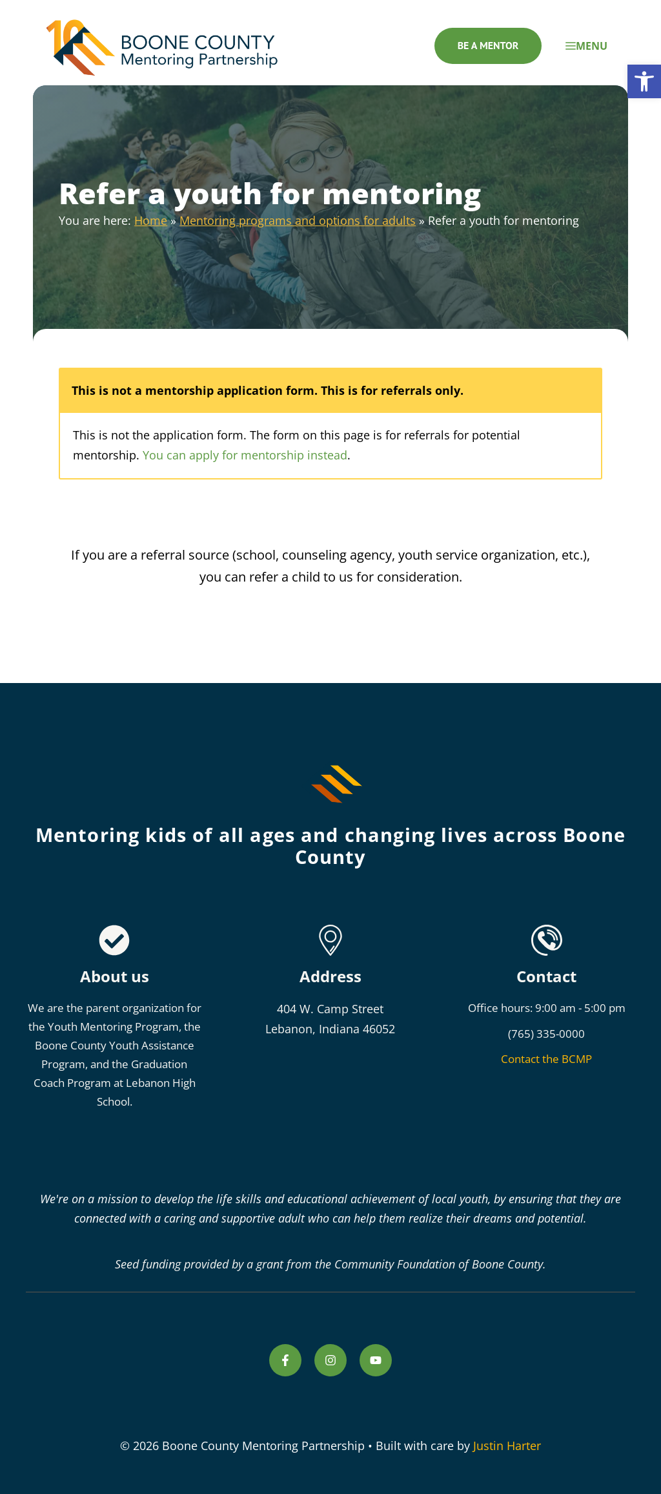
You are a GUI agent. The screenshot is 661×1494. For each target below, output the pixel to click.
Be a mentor (488, 45)
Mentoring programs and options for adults (297, 220)
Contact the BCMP (546, 1058)
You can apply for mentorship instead (245, 455)
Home (150, 220)
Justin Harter (507, 1445)
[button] (644, 81)
